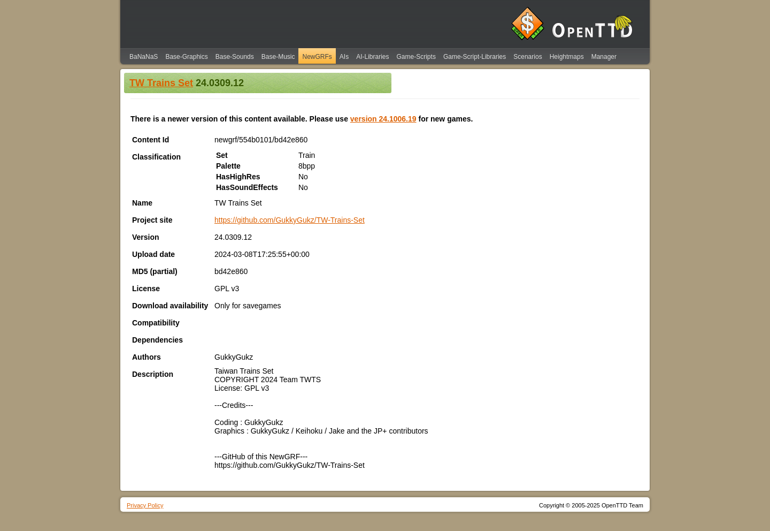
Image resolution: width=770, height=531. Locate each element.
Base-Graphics (186, 56)
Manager (604, 56)
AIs (344, 56)
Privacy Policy (145, 505)
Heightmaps (567, 56)
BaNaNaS (143, 56)
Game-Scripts (416, 56)
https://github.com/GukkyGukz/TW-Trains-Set (289, 220)
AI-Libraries (372, 56)
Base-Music (278, 56)
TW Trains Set (161, 83)
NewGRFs (317, 56)
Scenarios (527, 56)
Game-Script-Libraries (474, 56)
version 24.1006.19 (383, 119)
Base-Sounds (234, 56)
